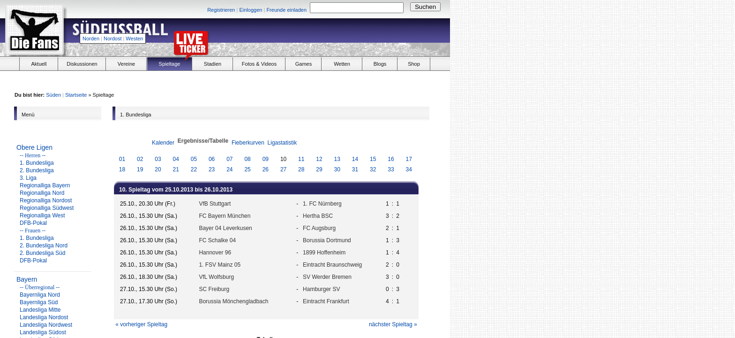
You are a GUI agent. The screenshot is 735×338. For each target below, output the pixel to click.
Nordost (113, 38)
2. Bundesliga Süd (42, 253)
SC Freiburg (214, 289)
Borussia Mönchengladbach (233, 301)
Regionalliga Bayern (45, 185)
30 (337, 169)
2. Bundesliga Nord (44, 245)
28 (301, 169)
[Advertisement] (340, 36)
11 (301, 159)
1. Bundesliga (37, 163)
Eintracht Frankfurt (326, 301)
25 (247, 169)
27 (283, 169)
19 (140, 169)
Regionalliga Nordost (46, 200)
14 (355, 159)
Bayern (26, 279)
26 (265, 169)
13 (337, 159)
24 (229, 169)
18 (122, 169)
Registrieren (221, 10)
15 (373, 159)
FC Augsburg (319, 228)
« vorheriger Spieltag (141, 324)
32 (373, 169)
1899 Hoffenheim (324, 252)
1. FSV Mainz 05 (219, 264)
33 (391, 169)
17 (409, 159)
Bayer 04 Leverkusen (225, 228)
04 (175, 159)
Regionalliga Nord (42, 193)
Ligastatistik (282, 142)
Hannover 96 (215, 252)
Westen (134, 38)
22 (194, 169)
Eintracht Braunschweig (332, 264)
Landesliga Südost (43, 332)
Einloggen (250, 10)
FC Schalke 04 (217, 240)
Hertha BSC (318, 216)
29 (319, 169)
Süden (53, 95)
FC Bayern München (224, 216)
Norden (90, 38)
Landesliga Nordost (44, 317)
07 (229, 159)
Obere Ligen (34, 147)
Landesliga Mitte (40, 310)
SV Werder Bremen (327, 277)
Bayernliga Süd (39, 302)
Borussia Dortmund (327, 240)
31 (355, 169)
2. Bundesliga (37, 170)
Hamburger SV (321, 289)
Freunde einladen (286, 10)
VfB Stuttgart (215, 203)
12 (319, 159)
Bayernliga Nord (40, 295)
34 (409, 169)
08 (247, 159)
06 (212, 159)
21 (175, 169)
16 (391, 159)
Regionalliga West (42, 215)
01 (122, 159)
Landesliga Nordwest (46, 325)
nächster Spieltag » (393, 324)
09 (265, 159)
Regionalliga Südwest (47, 208)
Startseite (76, 95)
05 (194, 159)
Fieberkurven (248, 142)
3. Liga (28, 178)
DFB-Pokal (33, 223)
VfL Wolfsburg (216, 277)
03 (158, 159)
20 (158, 169)
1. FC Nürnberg (322, 203)
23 (212, 169)
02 (140, 159)
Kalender (163, 142)
